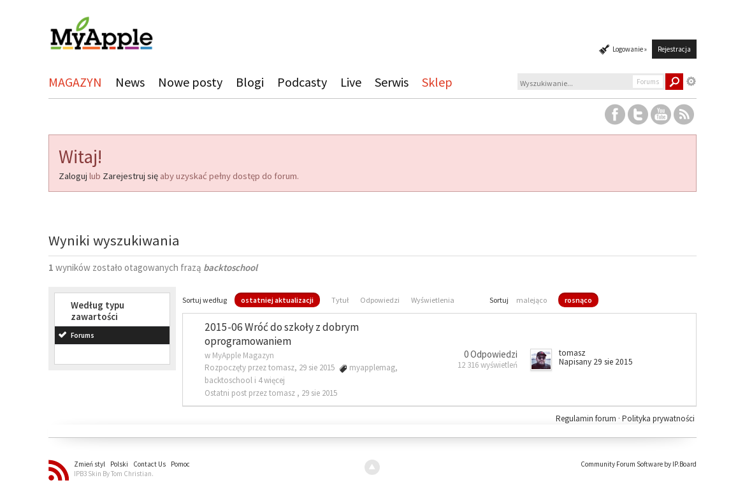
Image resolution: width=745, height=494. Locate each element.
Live (350, 82)
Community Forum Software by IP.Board (639, 464)
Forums (82, 335)
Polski (119, 464)
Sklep (437, 82)
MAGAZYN (75, 82)
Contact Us (149, 464)
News (130, 82)
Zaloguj (73, 176)
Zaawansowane (691, 81)
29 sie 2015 (319, 393)
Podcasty (302, 82)
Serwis (392, 82)
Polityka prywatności (658, 418)
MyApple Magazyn (243, 355)
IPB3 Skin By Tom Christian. (114, 473)
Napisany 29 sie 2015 (596, 361)
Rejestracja (674, 49)
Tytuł (340, 300)
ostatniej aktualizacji (277, 300)
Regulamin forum (587, 418)
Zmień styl (89, 464)
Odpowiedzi (380, 300)
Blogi (250, 82)
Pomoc (180, 464)
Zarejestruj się (130, 176)
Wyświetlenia (432, 300)
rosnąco (578, 300)
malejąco (531, 300)
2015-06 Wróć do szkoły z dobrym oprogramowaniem (282, 334)
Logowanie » (629, 49)
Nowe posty (190, 82)
